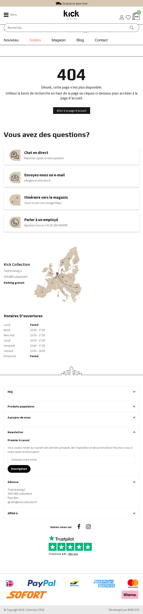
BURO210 (133, 610)
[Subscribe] (19, 469)
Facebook (78, 526)
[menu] (71, 35)
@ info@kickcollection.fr (22, 502)
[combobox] (23, 28)
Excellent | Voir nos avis (79, 3)
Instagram (88, 526)
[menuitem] (12, 40)
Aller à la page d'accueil (71, 110)
